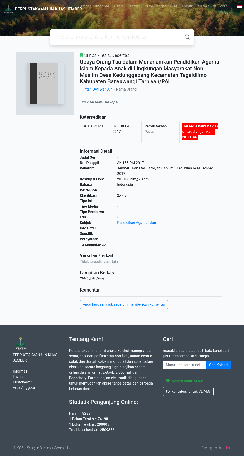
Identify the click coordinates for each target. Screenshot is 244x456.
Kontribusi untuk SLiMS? (188, 391)
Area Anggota (227, 9)
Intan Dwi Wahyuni (98, 89)
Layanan (20, 377)
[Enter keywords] (185, 365)
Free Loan (174, 9)
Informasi (103, 6)
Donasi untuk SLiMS (185, 381)
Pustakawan (206, 6)
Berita (119, 6)
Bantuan (134, 6)
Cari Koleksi (218, 365)
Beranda (84, 6)
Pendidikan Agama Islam (137, 223)
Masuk (187, 6)
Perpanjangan (155, 6)
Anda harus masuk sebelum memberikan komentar (124, 304)
